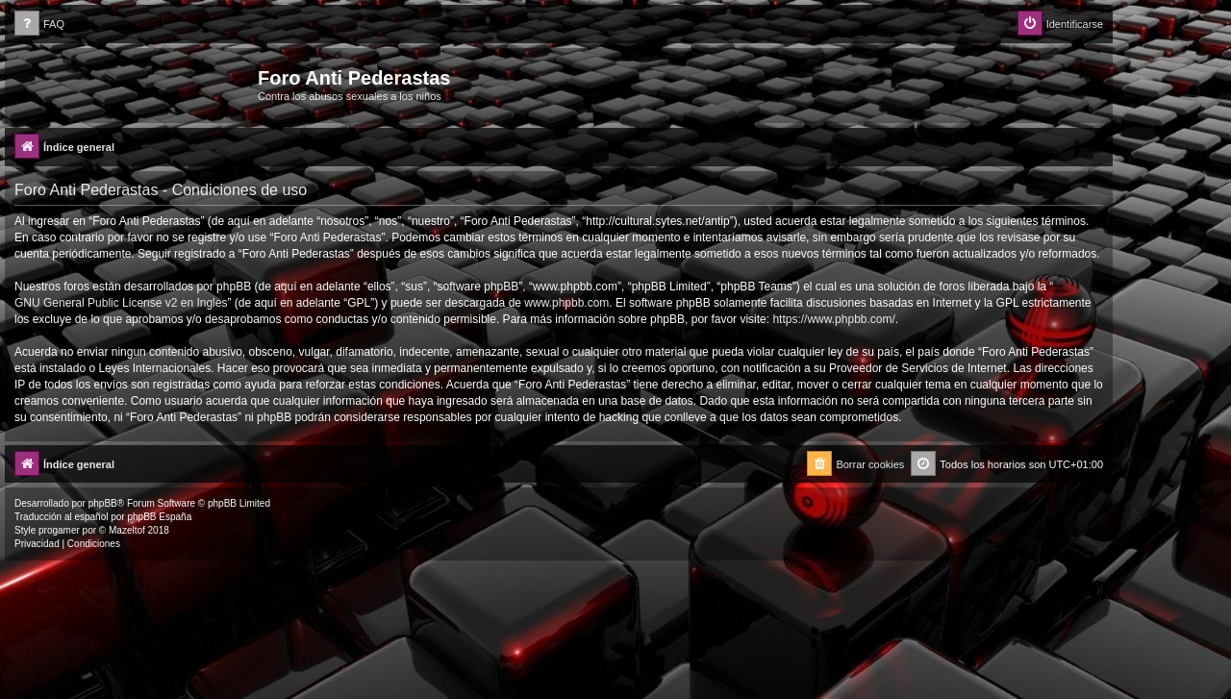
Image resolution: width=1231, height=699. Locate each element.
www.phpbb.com (566, 303)
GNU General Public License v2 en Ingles (120, 303)
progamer (59, 530)
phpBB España (159, 517)
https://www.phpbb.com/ (833, 319)
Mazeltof (127, 530)
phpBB (102, 503)
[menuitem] (39, 24)
